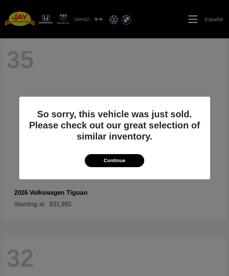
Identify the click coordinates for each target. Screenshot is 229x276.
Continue (114, 160)
